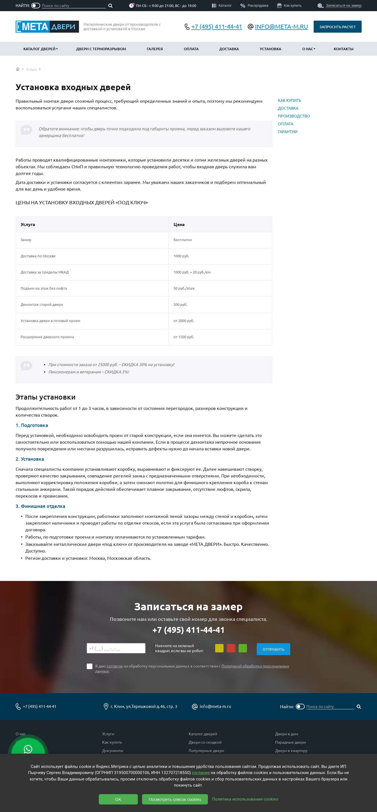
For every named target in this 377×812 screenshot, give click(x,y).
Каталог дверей (39, 49)
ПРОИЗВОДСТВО (294, 116)
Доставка (229, 49)
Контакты (344, 49)
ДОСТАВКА (288, 108)
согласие (201, 772)
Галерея (155, 49)
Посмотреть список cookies (175, 799)
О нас (307, 49)
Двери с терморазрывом (101, 49)
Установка (270, 49)
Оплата (191, 49)
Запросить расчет (338, 27)
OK (118, 799)
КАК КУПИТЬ (289, 100)
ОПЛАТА (285, 124)
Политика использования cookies (245, 799)
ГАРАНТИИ (287, 131)
